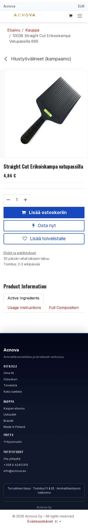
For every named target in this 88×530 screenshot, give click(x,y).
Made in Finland (14, 427)
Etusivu (13, 30)
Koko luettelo (13, 391)
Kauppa (32, 30)
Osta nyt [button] (44, 225)
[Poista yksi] (8, 199)
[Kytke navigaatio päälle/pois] (79, 16)
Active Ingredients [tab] (23, 298)
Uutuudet (10, 414)
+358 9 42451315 (16, 465)
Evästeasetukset (40, 521)
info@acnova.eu (15, 471)
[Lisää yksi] (25, 199)
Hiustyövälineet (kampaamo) (37, 59)
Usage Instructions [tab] (24, 307)
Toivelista (10, 385)
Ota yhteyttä (12, 459)
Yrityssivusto (13, 441)
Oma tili (9, 373)
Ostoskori (10, 379)
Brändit (8, 421)
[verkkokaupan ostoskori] (70, 15)
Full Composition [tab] (64, 307)
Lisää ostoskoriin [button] (44, 212)
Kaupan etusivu (14, 408)
